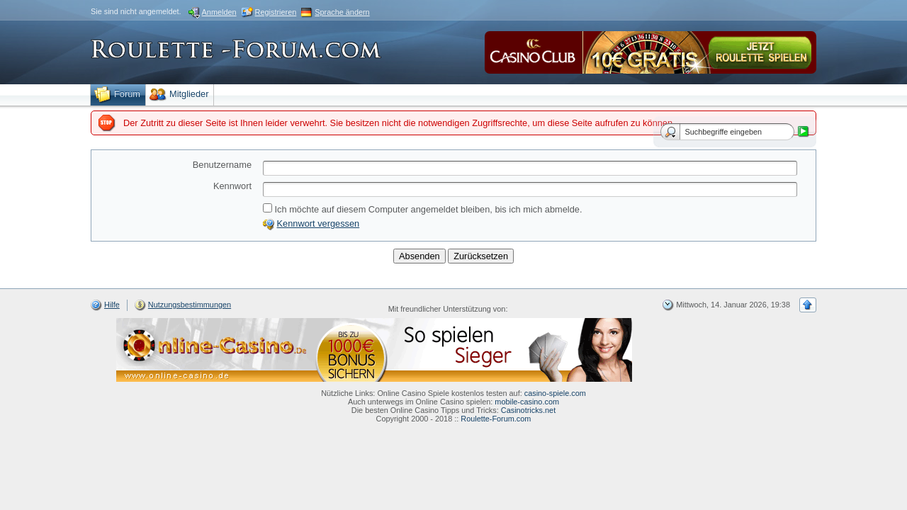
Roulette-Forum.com (496, 418)
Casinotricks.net (528, 410)
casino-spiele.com (555, 393)
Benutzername (222, 164)
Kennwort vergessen (318, 223)
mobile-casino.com (527, 401)
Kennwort (232, 186)
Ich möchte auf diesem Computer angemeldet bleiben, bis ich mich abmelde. (422, 209)
